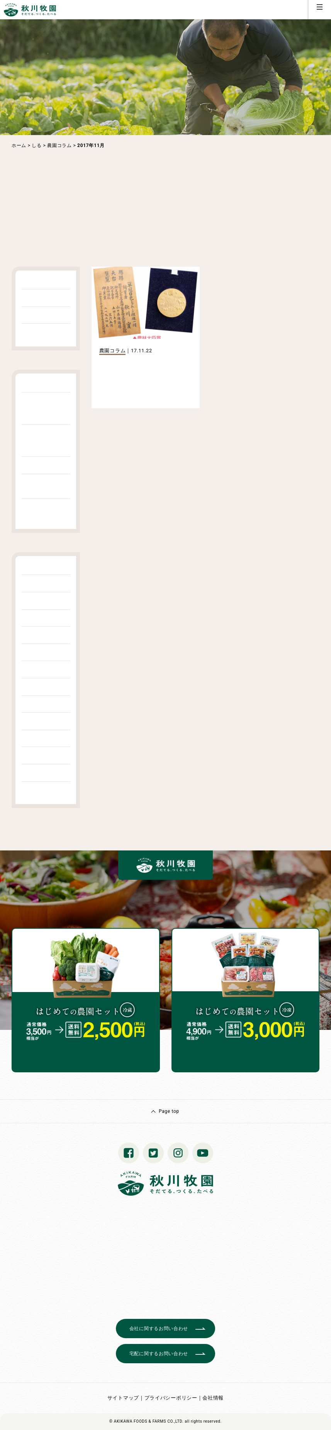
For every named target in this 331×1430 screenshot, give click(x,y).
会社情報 (213, 1398)
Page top (169, 1111)
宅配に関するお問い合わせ (158, 1353)
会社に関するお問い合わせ (158, 1328)
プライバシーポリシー (170, 1398)
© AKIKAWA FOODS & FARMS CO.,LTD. (146, 1421)
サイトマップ (123, 1398)
